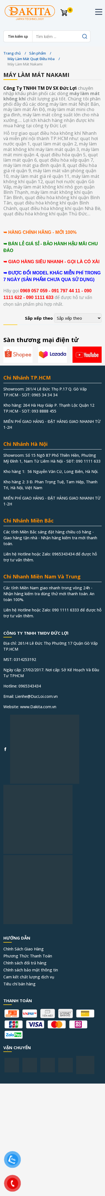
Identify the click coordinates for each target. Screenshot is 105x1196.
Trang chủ (12, 53)
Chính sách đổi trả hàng (24, 963)
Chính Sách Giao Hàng (23, 949)
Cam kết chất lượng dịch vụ (28, 977)
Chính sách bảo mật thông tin (30, 970)
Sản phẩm (37, 53)
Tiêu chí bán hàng (19, 984)
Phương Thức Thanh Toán (27, 956)
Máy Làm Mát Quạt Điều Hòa (31, 58)
